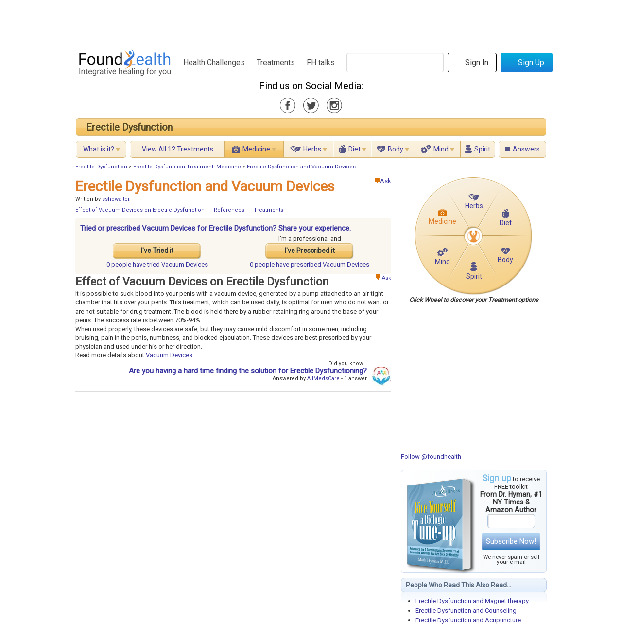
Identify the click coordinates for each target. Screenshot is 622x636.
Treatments (276, 62)
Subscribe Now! (511, 541)
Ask (383, 180)
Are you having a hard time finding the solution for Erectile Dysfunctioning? (248, 371)
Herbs (312, 149)
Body (395, 149)
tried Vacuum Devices (157, 264)
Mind (441, 149)
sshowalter (115, 199)
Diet (354, 149)
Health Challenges (214, 62)
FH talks (321, 62)
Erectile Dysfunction (129, 127)
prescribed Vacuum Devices (309, 264)
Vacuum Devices (169, 355)
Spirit (482, 149)
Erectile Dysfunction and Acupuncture (468, 620)
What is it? (98, 149)
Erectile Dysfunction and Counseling (466, 610)
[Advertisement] (310, 22)
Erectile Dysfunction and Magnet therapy (472, 600)
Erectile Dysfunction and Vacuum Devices (301, 167)
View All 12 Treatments (177, 149)
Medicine (256, 149)
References (229, 210)
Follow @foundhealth (431, 456)
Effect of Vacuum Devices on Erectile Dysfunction (140, 210)
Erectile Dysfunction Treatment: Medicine (187, 167)
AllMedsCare (323, 378)
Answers (526, 149)
